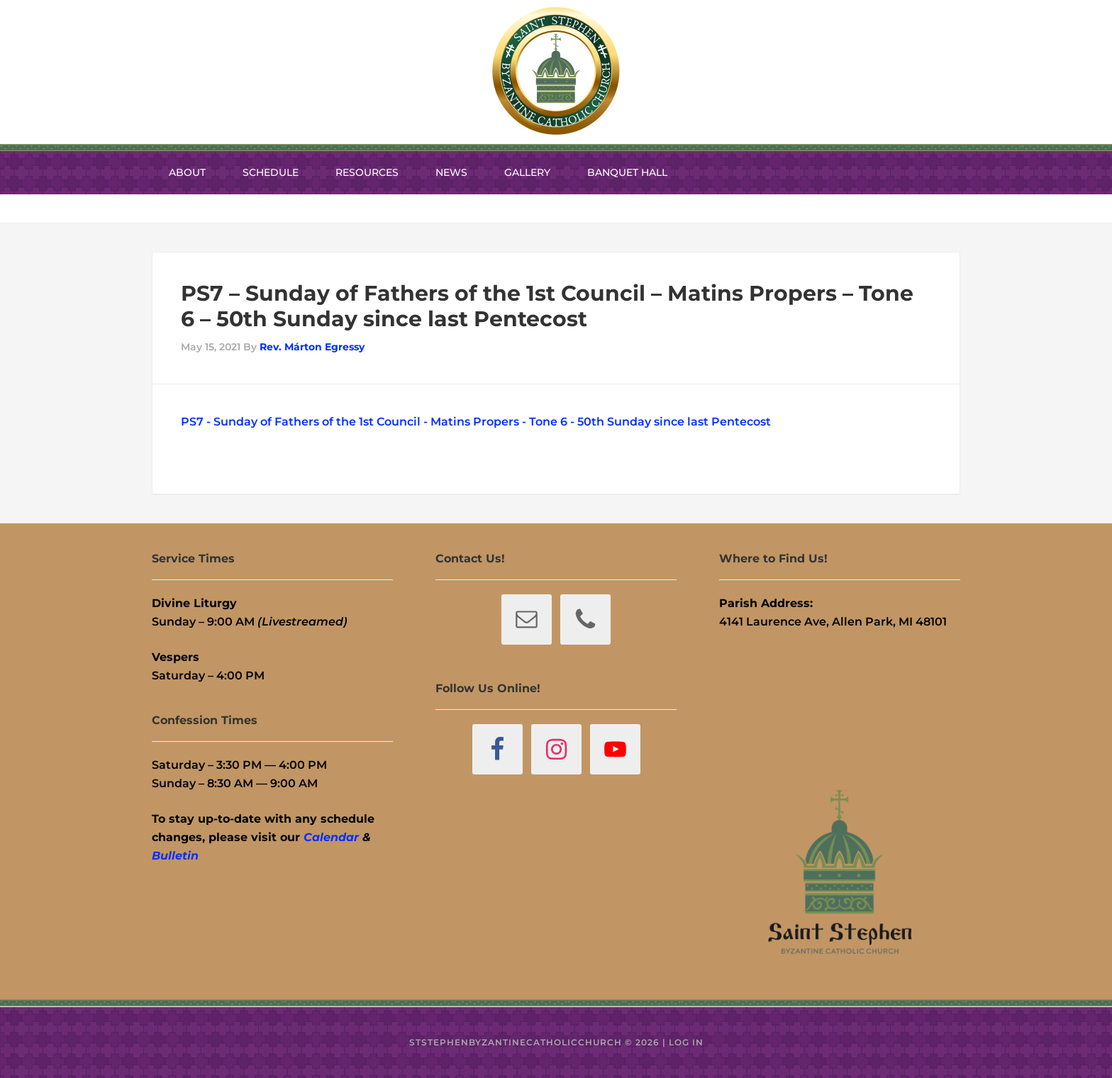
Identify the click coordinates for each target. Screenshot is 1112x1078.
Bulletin (175, 855)
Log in (686, 1042)
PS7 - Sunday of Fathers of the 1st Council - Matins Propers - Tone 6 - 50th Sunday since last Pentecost (476, 421)
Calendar (331, 837)
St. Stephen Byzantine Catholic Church (556, 71)
